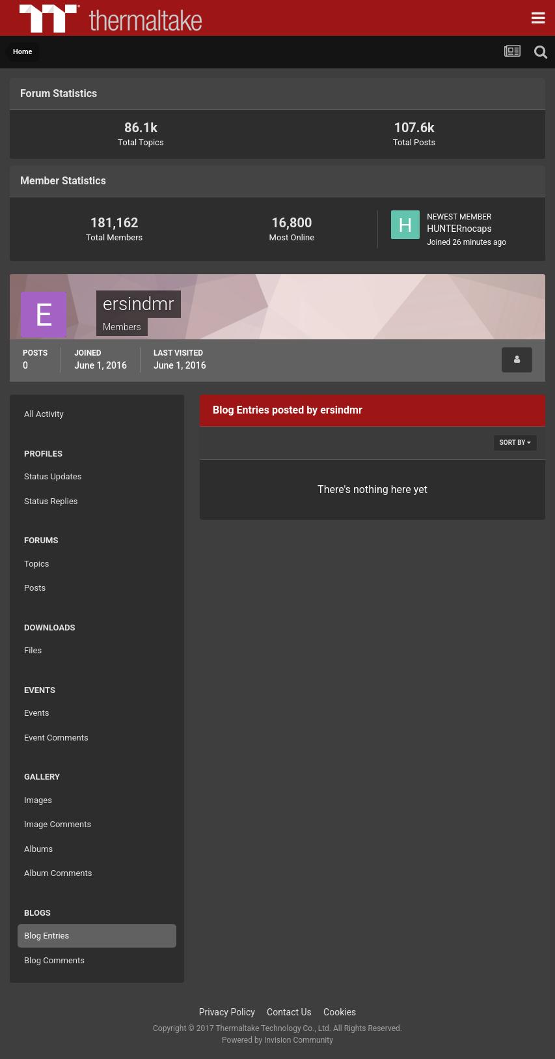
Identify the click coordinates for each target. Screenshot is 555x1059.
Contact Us (289, 1012)
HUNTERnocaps (459, 228)
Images (38, 800)
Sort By (515, 442)
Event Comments (56, 737)
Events (36, 713)
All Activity (44, 414)
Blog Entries (46, 935)
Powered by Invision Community (277, 1040)
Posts (35, 588)
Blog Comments (54, 960)
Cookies (339, 1012)
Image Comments (57, 824)
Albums (38, 849)
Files (33, 650)
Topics (36, 564)
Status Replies (51, 501)
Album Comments (58, 873)
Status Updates (52, 476)
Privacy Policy (227, 1012)
